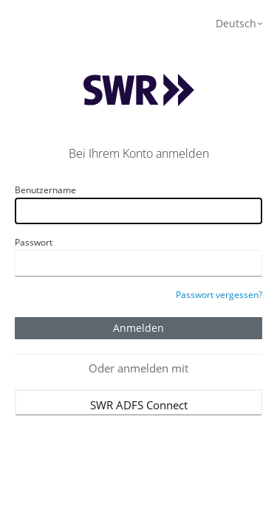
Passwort (33, 242)
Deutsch (236, 23)
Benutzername (45, 190)
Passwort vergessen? (219, 294)
